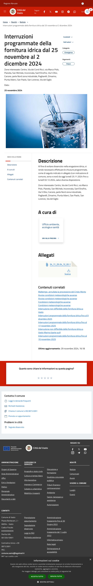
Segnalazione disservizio (29, 527)
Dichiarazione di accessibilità (53, 550)
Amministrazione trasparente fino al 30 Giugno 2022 (56, 521)
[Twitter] (49, 11)
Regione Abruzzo (10, 3)
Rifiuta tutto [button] (56, 576)
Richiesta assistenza (32, 537)
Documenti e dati (8, 499)
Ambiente (51, 492)
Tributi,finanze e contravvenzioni (53, 486)
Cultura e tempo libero (33, 475)
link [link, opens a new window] (70, 571)
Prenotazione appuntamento (30, 519)
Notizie (23, 22)
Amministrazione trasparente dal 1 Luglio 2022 (57, 532)
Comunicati (74, 473)
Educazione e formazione (52, 471)
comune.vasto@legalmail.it (12, 553)
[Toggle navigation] (4, 11)
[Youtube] (55, 11)
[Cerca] (87, 11)
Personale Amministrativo (7, 493)
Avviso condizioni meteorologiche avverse (57, 295)
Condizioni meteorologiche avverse (54, 302)
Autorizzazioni (53, 504)
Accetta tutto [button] (37, 576)
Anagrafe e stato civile (33, 471)
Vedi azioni (68, 42)
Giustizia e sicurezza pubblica (55, 479)
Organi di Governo (8, 469)
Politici (4, 486)
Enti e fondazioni (8, 482)
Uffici (3, 478)
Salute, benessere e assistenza (55, 498)
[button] (46, 582)
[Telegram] (67, 11)
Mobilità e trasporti (32, 493)
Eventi (72, 494)
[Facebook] (43, 11)
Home (5, 22)
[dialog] (46, 571)
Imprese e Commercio (33, 484)
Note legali (51, 544)
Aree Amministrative (10, 473)
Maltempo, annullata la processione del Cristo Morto (62, 291)
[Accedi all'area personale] (82, 3)
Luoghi (72, 490)
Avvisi (72, 478)
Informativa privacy (55, 539)
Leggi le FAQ (29, 533)
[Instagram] (61, 11)
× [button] (90, 560)
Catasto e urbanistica (33, 488)
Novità (14, 22)
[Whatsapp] (73, 11)
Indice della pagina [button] (14, 157)
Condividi (68, 37)
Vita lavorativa (30, 480)
